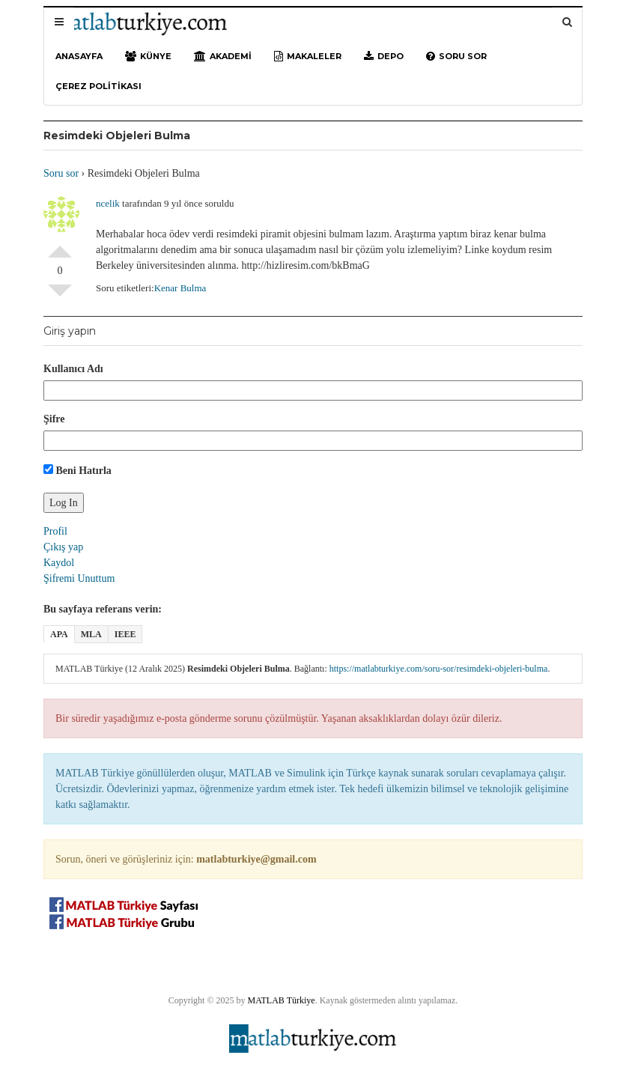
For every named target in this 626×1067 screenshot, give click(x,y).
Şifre (54, 419)
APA (59, 634)
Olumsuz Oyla (60, 296)
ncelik (108, 203)
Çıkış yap (63, 547)
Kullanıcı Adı (73, 368)
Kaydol (58, 562)
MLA (91, 634)
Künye (148, 56)
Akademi (223, 56)
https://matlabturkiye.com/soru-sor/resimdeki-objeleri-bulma (438, 668)
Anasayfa (79, 56)
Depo (384, 56)
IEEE (125, 634)
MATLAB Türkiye (281, 1000)
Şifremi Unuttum (79, 578)
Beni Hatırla (77, 470)
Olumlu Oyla (60, 246)
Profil (55, 531)
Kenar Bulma (180, 288)
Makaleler (307, 56)
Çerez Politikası (98, 86)
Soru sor (456, 56)
